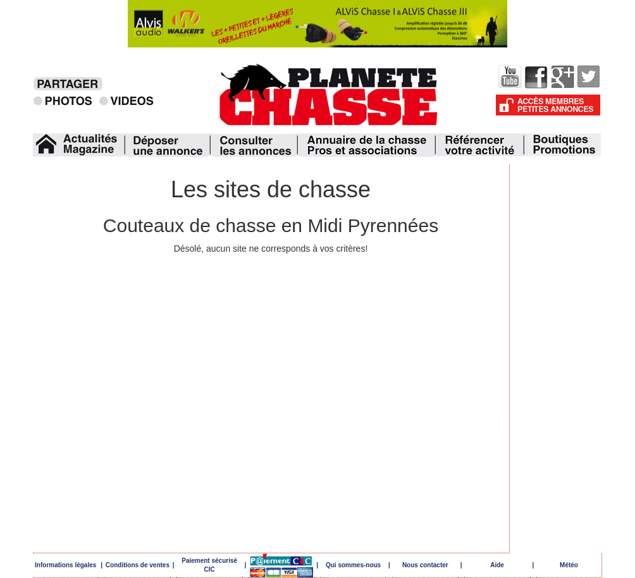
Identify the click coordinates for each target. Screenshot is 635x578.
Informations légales (65, 565)
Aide (497, 565)
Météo (569, 565)
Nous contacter (425, 565)
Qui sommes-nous (353, 565)
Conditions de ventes (138, 565)
